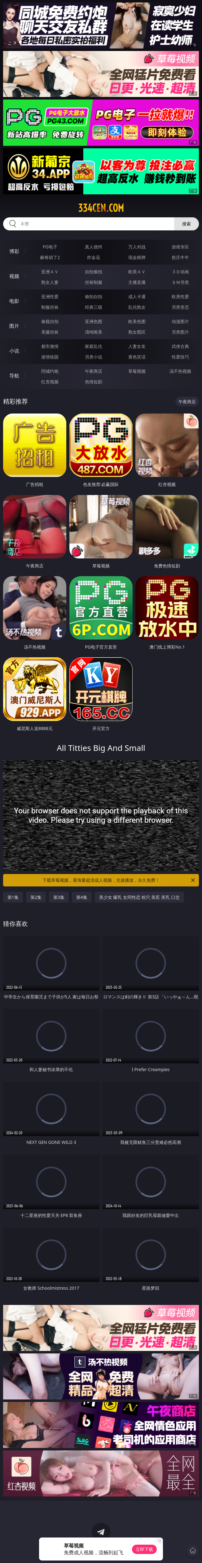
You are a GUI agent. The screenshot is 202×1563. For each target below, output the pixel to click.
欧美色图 (137, 321)
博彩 (14, 251)
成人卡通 (137, 296)
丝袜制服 (93, 282)
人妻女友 (137, 346)
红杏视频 (50, 382)
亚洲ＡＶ (50, 272)
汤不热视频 (180, 371)
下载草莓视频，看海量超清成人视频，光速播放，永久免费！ (119, 880)
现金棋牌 (137, 257)
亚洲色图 (93, 321)
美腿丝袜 (50, 332)
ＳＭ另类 (180, 282)
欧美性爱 (180, 296)
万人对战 (137, 247)
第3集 (58, 897)
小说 (14, 350)
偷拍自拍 (93, 296)
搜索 (186, 224)
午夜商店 (93, 371)
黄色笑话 (137, 357)
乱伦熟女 (137, 307)
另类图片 (180, 332)
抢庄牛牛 (180, 257)
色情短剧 (93, 382)
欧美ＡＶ (137, 272)
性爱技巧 (180, 357)
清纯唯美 (93, 332)
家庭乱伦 (93, 346)
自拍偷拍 (93, 272)
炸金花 (93, 257)
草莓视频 (137, 371)
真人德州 (93, 247)
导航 (14, 375)
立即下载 (144, 1549)
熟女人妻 (50, 282)
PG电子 (50, 247)
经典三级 (93, 307)
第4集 (81, 897)
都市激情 (50, 346)
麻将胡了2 (50, 257)
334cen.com (101, 208)
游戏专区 (180, 247)
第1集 (13, 897)
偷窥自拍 (50, 321)
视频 (14, 276)
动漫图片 (180, 321)
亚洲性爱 (50, 296)
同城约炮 (50, 371)
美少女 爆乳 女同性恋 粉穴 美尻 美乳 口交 (139, 897)
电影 (14, 301)
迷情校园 (50, 357)
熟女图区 (137, 332)
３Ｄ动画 (180, 272)
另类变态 (180, 307)
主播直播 (137, 282)
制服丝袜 (50, 307)
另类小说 (93, 357)
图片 (14, 325)
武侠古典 (180, 346)
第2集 (36, 897)
